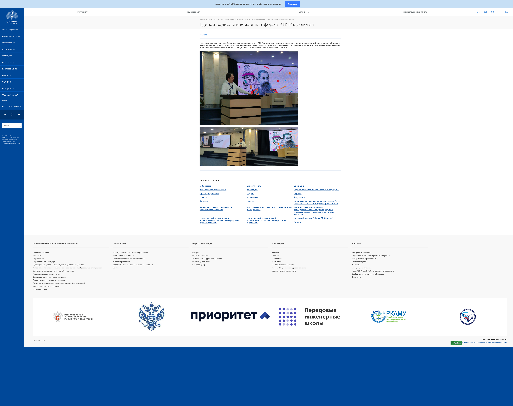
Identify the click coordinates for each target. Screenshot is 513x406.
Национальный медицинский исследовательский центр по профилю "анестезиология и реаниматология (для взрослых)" (315, 211)
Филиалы (205, 202)
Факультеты (300, 198)
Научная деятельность (203, 262)
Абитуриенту (84, 13)
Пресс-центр (8, 63)
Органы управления (210, 194)
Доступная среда (42, 290)
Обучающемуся (194, 13)
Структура (225, 20)
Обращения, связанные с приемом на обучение (371, 256)
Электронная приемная (361, 253)
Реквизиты (356, 265)
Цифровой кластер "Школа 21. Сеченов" (314, 219)
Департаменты (255, 186)
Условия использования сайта (285, 271)
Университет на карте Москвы (364, 259)
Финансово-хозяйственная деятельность (51, 278)
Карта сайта (357, 278)
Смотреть (292, 4)
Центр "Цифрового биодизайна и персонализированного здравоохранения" (268, 20)
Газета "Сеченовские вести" (284, 265)
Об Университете (10, 31)
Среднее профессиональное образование (131, 259)
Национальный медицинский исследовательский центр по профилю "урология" (267, 221)
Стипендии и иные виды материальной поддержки (55, 271)
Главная (203, 20)
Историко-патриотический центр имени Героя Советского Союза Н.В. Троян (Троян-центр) (318, 203)
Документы (39, 256)
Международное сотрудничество (48, 287)
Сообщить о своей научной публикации (368, 274)
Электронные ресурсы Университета (208, 259)
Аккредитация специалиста (415, 13)
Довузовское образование (125, 256)
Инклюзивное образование (214, 190)
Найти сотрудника (359, 262)
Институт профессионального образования (132, 253)
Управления (253, 198)
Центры (234, 20)
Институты (253, 190)
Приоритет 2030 (9, 89)
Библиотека (278, 262)
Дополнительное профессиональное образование (135, 265)
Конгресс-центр (9, 70)
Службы (299, 194)
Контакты (6, 76)
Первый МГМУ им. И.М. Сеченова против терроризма (373, 271)
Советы (204, 198)
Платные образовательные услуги (48, 274)
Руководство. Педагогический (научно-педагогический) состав (60, 265)
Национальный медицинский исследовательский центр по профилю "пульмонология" (220, 221)
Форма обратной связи (10, 98)
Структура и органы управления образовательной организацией (61, 284)
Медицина (7, 57)
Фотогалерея (278, 259)
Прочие (298, 222)
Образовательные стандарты (46, 262)
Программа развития (12, 108)
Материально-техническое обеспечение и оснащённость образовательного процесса (69, 268)
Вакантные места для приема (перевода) (51, 281)
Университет (213, 20)
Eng (506, 13)
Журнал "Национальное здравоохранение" (290, 268)
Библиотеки (207, 186)
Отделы (251, 194)
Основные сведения (43, 253)
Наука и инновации (11, 37)
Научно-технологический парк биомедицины (317, 190)
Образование (8, 44)
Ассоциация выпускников (362, 268)
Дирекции (300, 186)
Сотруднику (305, 13)
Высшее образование (123, 262)
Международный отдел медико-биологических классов (217, 209)
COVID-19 (6, 83)
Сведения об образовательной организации (57, 244)
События (276, 256)
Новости (276, 253)
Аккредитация (8, 50)
